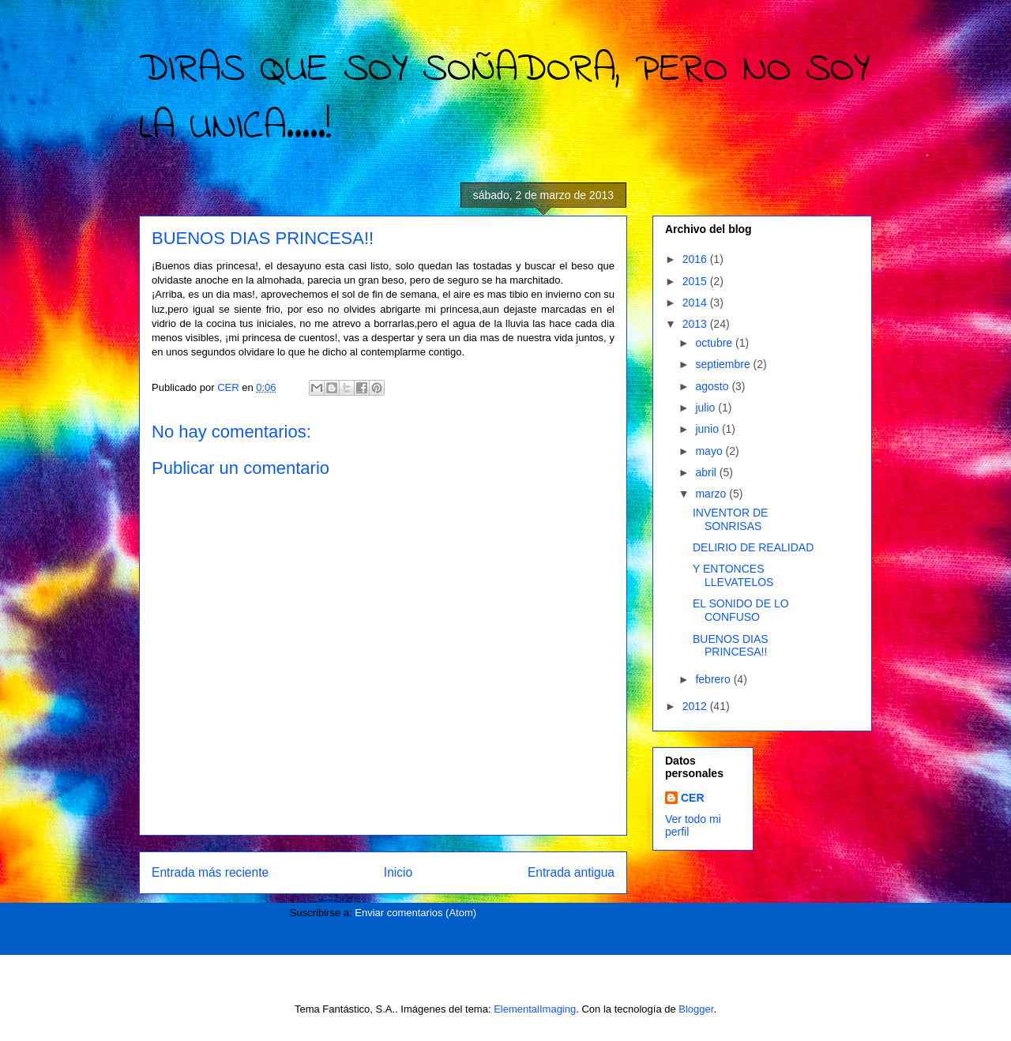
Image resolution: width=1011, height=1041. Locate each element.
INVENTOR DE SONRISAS (730, 519)
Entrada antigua (571, 872)
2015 (696, 281)
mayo (710, 451)
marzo (712, 493)
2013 (696, 324)
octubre (715, 342)
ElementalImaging (535, 1009)
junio (708, 429)
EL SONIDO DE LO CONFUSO (741, 610)
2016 (696, 259)
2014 (696, 302)
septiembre (724, 364)
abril (707, 472)
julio (706, 407)
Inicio (398, 872)
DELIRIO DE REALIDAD (753, 547)
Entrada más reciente (210, 872)
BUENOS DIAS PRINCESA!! (731, 646)
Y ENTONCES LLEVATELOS (733, 575)
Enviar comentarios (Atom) (415, 913)
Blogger (695, 1009)
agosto (713, 386)
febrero (714, 679)
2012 (696, 706)
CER (693, 797)
